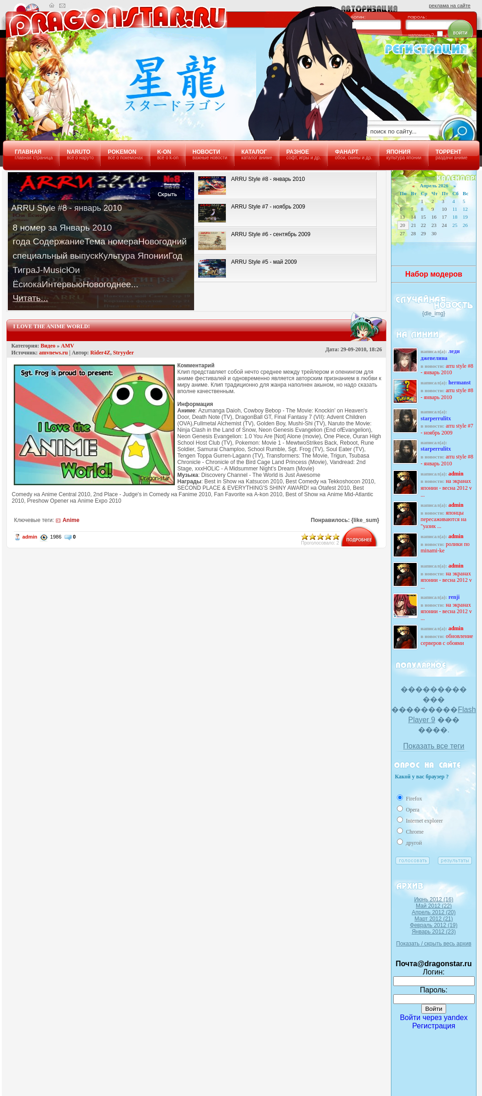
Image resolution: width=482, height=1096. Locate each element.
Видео (47, 345)
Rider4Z (100, 352)
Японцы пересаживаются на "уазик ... (443, 520)
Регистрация (433, 1026)
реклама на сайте (450, 5)
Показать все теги (434, 746)
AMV (68, 345)
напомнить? (421, 35)
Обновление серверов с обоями (446, 639)
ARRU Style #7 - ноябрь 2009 (446, 429)
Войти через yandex (433, 1017)
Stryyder (123, 352)
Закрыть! (167, 193)
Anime (71, 520)
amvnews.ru (53, 352)
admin (30, 536)
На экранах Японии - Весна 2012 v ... (446, 488)
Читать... (30, 298)
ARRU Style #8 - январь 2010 (446, 369)
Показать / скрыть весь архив (433, 943)
